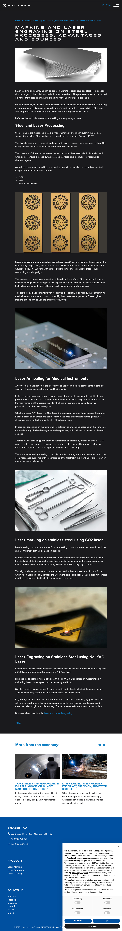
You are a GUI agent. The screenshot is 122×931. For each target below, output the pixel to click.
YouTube (12, 896)
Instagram (12, 903)
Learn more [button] (92, 926)
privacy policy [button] (93, 853)
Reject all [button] (78, 921)
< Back (18, 723)
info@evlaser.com (20, 844)
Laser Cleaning (15, 873)
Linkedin (12, 906)
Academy (28, 21)
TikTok (11, 909)
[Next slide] (104, 745)
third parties (107, 863)
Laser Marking (15, 867)
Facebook (12, 900)
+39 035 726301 (19, 839)
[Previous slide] (99, 745)
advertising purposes (80, 873)
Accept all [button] (106, 921)
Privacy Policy (59, 927)
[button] (108, 5)
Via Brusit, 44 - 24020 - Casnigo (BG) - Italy (32, 834)
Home (17, 21)
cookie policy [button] (101, 861)
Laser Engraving (16, 870)
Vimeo (11, 913)
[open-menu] (116, 5)
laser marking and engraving (58, 713)
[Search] (103, 5)
